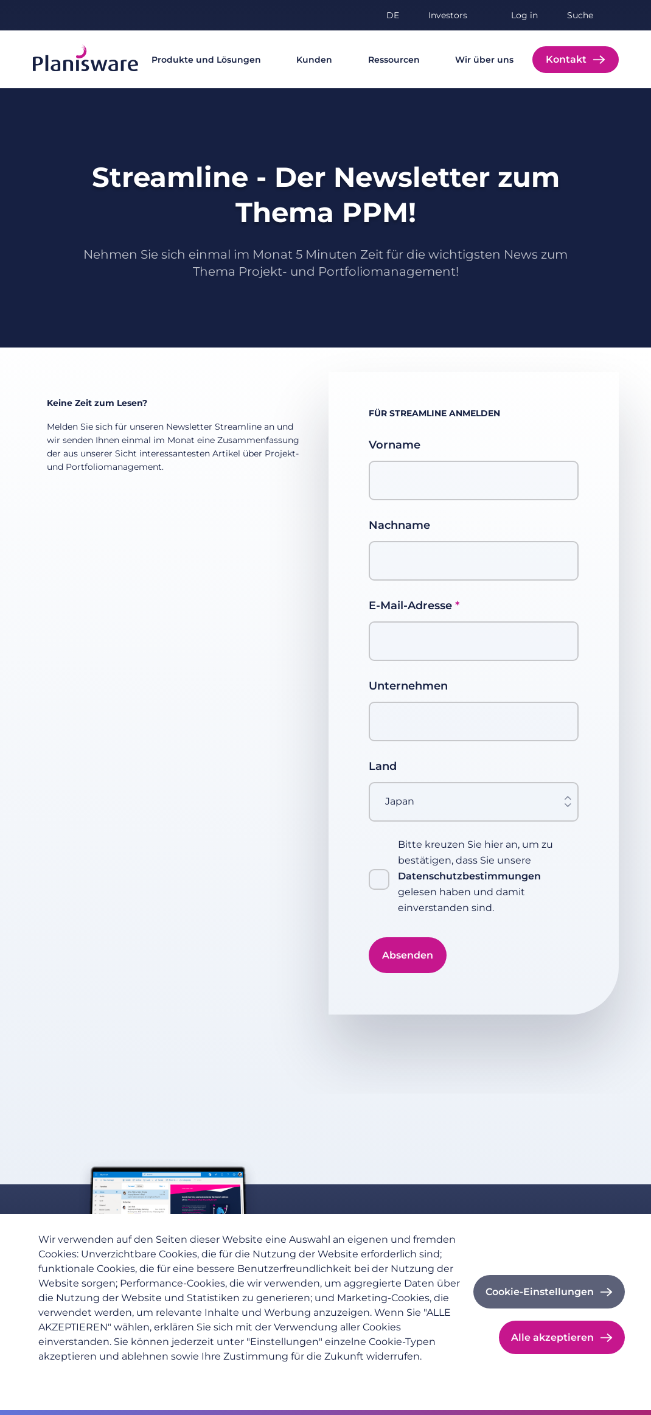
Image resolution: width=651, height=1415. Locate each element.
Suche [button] (580, 15)
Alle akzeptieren (552, 1337)
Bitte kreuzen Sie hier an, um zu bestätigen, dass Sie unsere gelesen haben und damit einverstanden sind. (475, 876)
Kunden (314, 59)
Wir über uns (484, 59)
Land (383, 766)
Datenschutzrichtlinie (84, 1376)
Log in (524, 15)
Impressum (166, 1376)
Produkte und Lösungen (206, 59)
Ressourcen (394, 59)
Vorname (394, 445)
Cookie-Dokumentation (254, 1376)
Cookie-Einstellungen (540, 1292)
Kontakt (566, 59)
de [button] (392, 15)
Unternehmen (408, 686)
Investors (447, 15)
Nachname (399, 525)
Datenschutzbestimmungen (469, 876)
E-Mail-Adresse (410, 605)
